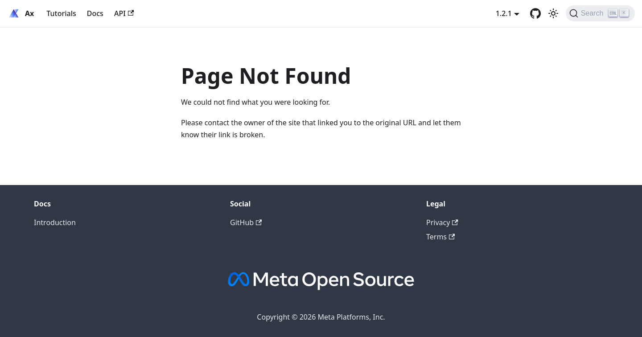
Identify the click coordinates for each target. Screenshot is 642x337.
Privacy (442, 222)
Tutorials (61, 13)
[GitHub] (535, 13)
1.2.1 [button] (504, 13)
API (124, 13)
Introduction (55, 222)
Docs (95, 13)
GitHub (246, 222)
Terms (440, 237)
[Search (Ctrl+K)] (600, 13)
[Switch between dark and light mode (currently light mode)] (553, 13)
